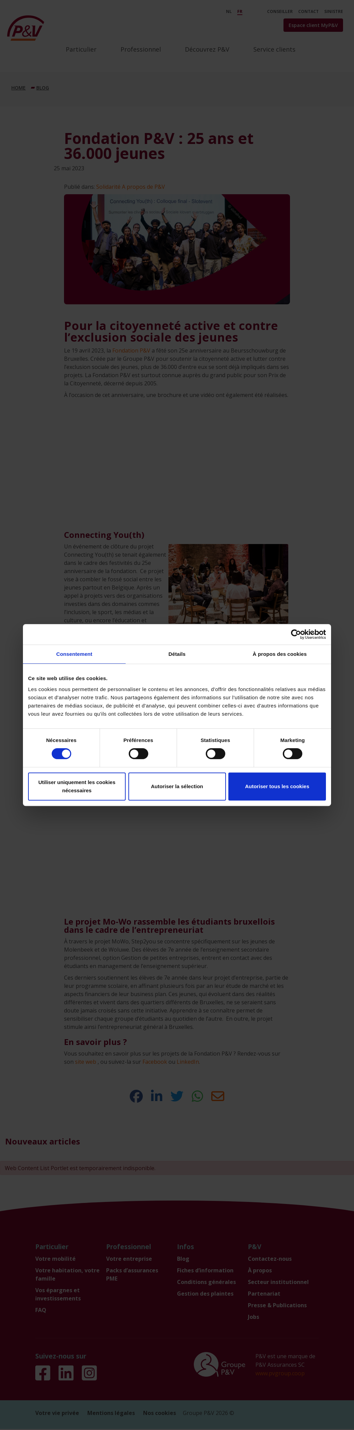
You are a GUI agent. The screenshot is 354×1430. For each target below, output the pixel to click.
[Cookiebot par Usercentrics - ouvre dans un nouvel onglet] (296, 634)
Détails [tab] (177, 654)
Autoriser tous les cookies (277, 786)
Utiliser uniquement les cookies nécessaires (76, 786)
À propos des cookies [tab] (280, 654)
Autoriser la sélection (177, 786)
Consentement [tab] (74, 654)
